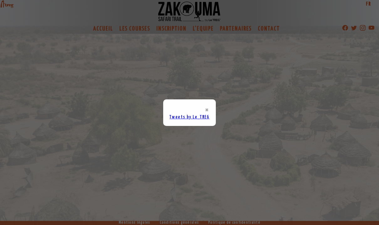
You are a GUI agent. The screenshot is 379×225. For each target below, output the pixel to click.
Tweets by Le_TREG (189, 117)
